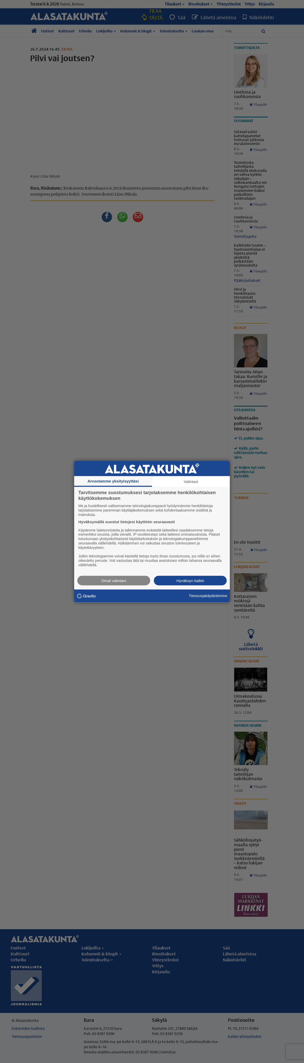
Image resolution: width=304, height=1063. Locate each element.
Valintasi (191, 481)
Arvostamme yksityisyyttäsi (113, 481)
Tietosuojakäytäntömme (208, 596)
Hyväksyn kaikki (190, 580)
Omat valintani (113, 580)
